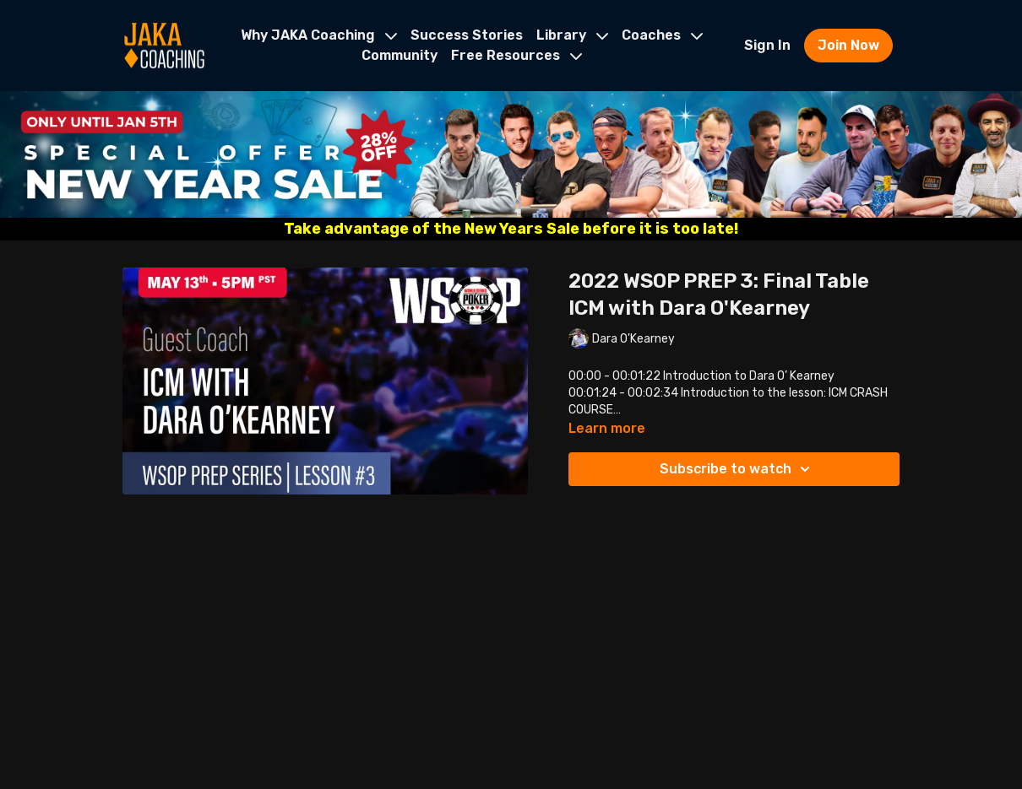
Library (572, 35)
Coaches (662, 35)
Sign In (767, 45)
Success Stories (466, 35)
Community (400, 55)
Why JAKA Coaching (319, 35)
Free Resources (516, 55)
